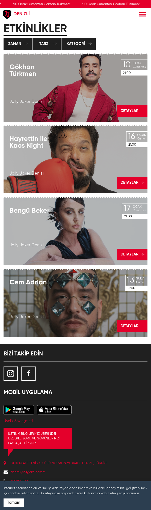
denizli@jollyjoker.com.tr (28, 472)
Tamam (13, 503)
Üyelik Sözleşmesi (18, 421)
